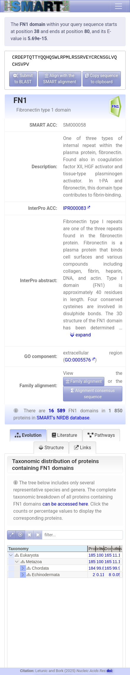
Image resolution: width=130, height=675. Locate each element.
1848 (93, 568)
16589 (110, 555)
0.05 (117, 574)
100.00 (102, 555)
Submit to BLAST (23, 78)
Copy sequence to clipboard (101, 78)
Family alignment (84, 381)
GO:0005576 (80, 360)
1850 (93, 555)
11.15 (118, 555)
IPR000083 (76, 208)
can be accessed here (65, 504)
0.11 (100, 574)
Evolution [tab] (28, 435)
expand (80, 335)
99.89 (101, 568)
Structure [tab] (51, 447)
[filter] (82, 535)
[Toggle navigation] (118, 6)
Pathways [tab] (101, 435)
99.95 (118, 568)
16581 (110, 568)
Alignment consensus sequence (93, 393)
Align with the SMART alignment (59, 78)
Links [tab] (82, 447)
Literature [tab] (64, 435)
